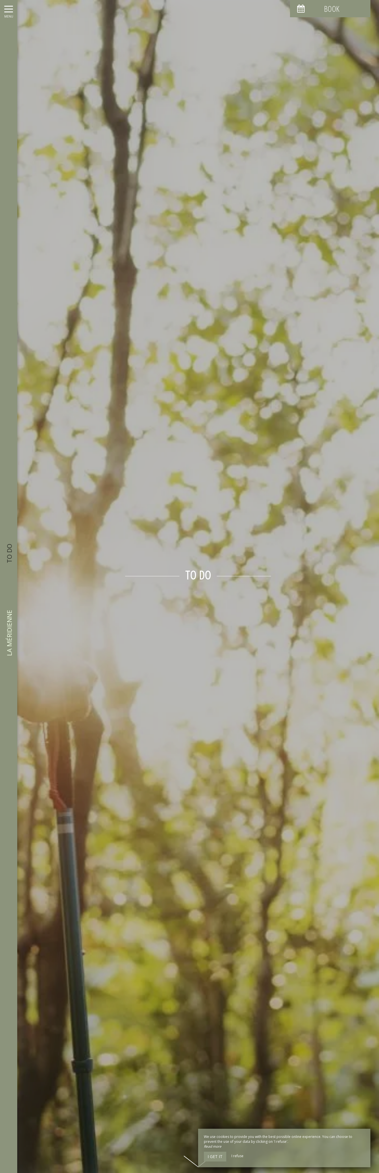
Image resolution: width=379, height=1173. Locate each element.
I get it (215, 1156)
